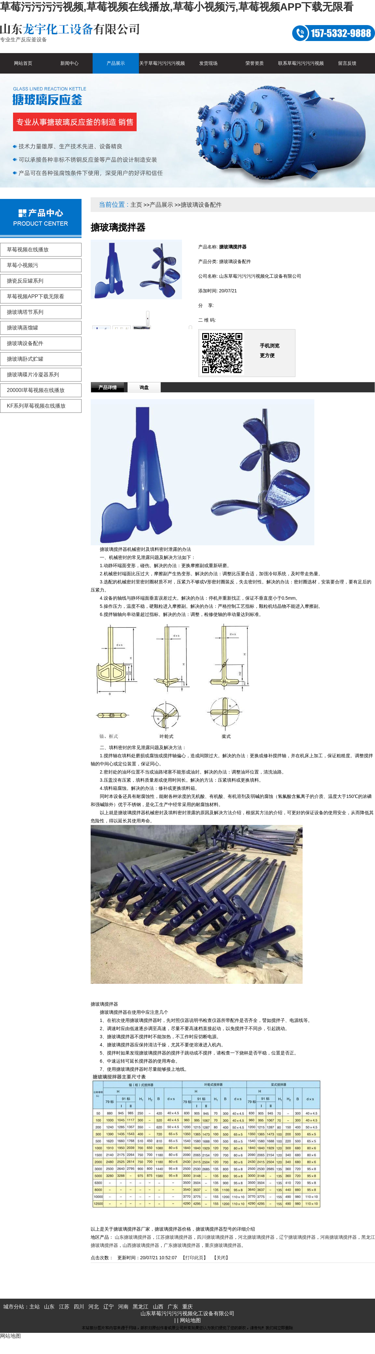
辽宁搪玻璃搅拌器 (297, 1237)
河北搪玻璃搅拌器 (256, 1237)
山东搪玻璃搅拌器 (133, 1237)
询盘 (144, 387)
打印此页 (194, 1257)
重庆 (187, 1306)
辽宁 (108, 1306)
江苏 (64, 1306)
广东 (173, 1306)
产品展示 (161, 205)
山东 (49, 1306)
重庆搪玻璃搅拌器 (223, 1245)
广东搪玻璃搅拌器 (182, 1245)
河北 (93, 1306)
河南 (123, 1306)
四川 (79, 1306)
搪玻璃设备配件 (201, 205)
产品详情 (107, 387)
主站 (34, 1306)
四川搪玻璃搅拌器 (215, 1237)
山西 (158, 1306)
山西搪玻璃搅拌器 (141, 1245)
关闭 (221, 1257)
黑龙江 (140, 1306)
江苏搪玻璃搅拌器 (174, 1237)
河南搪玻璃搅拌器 (338, 1237)
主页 (136, 205)
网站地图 (190, 1320)
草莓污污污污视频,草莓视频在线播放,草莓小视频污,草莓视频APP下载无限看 (176, 7)
